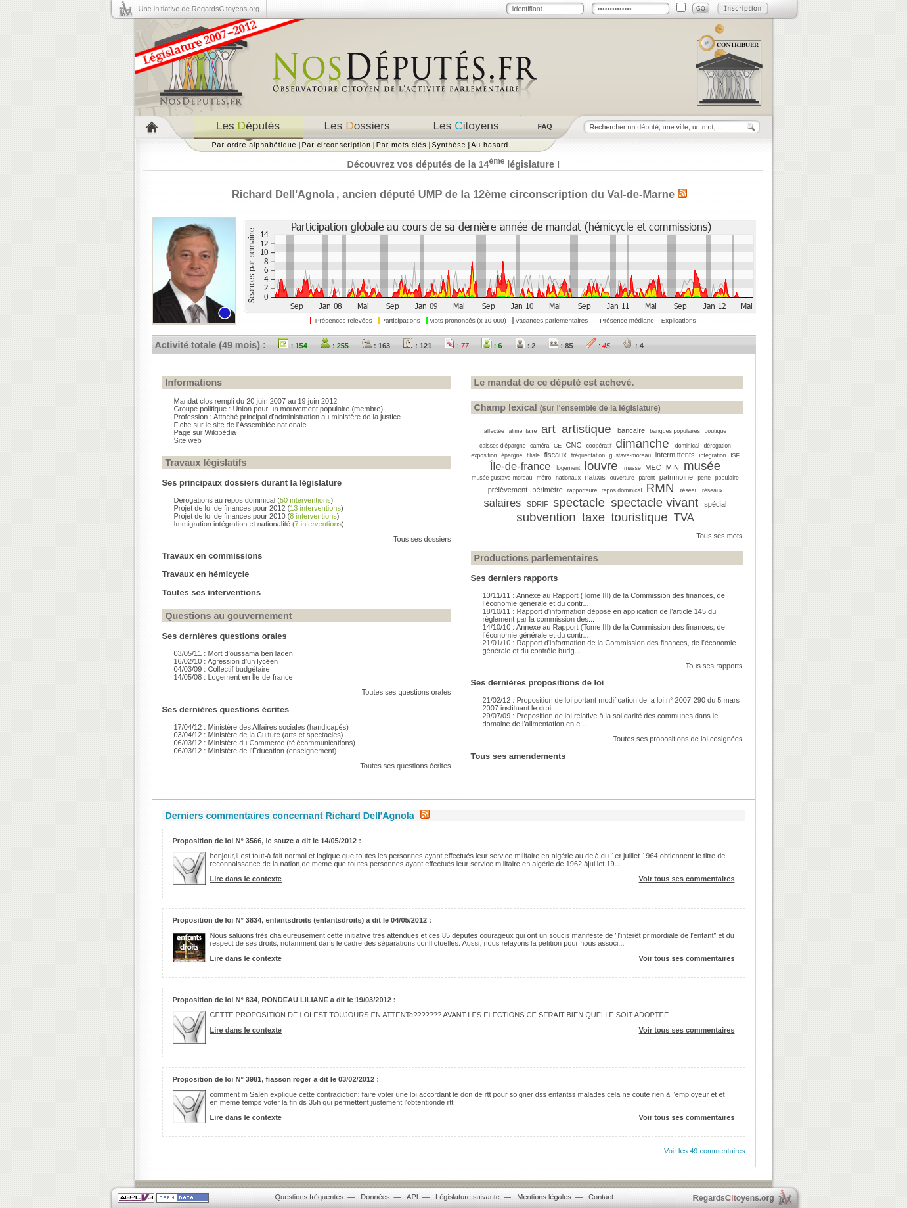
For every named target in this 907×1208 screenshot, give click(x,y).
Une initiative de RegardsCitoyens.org (199, 8)
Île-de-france (520, 466)
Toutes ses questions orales (406, 692)
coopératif (598, 445)
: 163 (375, 346)
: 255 (334, 346)
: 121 (417, 346)
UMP (430, 194)
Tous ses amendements (518, 756)
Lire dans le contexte (246, 879)
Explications (678, 320)
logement (568, 468)
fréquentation (588, 455)
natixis (595, 477)
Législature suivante (467, 1197)
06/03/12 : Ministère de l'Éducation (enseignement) (255, 751)
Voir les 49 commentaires (704, 1151)
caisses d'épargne (502, 445)
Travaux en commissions (212, 556)
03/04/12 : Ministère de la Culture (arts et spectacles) (258, 735)
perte (704, 478)
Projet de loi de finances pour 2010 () (257, 516)
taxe (593, 517)
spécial (715, 504)
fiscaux (555, 455)
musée (702, 466)
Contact (600, 1197)
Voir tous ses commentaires (687, 879)
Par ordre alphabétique (254, 145)
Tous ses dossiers (422, 539)
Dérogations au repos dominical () (254, 500)
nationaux (568, 478)
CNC (574, 445)
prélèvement (508, 490)
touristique (639, 517)
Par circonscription (335, 145)
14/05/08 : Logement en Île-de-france (233, 677)
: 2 (525, 346)
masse (632, 468)
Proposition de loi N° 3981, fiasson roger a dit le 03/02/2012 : (276, 1079)
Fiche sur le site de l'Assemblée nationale (240, 425)
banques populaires (675, 431)
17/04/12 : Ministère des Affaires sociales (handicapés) (261, 727)
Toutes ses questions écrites (405, 766)
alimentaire (522, 431)
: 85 (560, 346)
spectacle (579, 502)
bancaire (631, 430)
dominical (687, 445)
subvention (545, 517)
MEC (653, 467)
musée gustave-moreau (502, 478)
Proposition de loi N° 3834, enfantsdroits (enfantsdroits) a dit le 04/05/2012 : (302, 920)
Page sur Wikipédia (205, 432)
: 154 (292, 346)
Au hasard (489, 145)
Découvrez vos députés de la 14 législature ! (453, 164)
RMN (660, 488)
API (412, 1197)
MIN (672, 467)
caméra (539, 445)
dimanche (642, 443)
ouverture (622, 478)
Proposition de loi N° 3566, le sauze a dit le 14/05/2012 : (267, 841)
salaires (502, 503)
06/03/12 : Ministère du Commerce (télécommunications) (264, 743)
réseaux (712, 490)
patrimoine (676, 477)
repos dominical (622, 490)
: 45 (598, 346)
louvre (601, 466)
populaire (727, 478)
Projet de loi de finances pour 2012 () (258, 508)
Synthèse (448, 145)
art (548, 429)
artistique (586, 429)
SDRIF (537, 504)
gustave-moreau (630, 455)
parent (646, 478)
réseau (689, 490)
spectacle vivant (654, 502)
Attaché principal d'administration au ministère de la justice (307, 417)
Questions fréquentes (309, 1197)
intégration (712, 455)
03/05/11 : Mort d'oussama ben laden (233, 653)
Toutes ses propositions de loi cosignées (678, 739)
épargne (511, 455)
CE (558, 445)
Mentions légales (544, 1197)
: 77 (456, 346)
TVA (684, 517)
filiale (533, 455)
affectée (494, 431)
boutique (715, 431)
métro (544, 478)
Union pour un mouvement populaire (290, 409)
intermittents (675, 455)
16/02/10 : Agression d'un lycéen (226, 661)
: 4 (633, 346)
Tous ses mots (719, 536)
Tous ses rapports (714, 666)
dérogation (717, 445)
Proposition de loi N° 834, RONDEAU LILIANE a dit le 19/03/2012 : (284, 1000)
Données (375, 1197)
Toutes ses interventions (211, 592)
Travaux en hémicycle (206, 574)
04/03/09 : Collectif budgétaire (222, 669)
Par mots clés (401, 145)
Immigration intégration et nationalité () (259, 524)
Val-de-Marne (641, 194)
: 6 (491, 346)
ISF (735, 455)
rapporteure (582, 490)
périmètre (547, 490)
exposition (484, 455)
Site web (188, 440)
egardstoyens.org (733, 1198)
